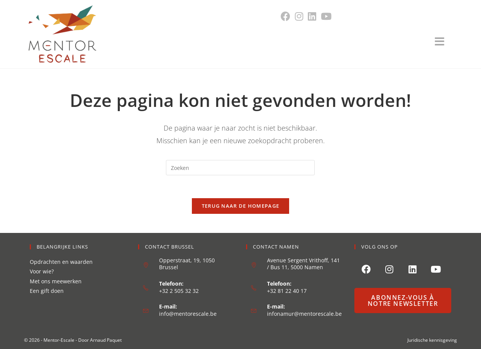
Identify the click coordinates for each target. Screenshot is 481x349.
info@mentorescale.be (188, 313)
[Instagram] (389, 268)
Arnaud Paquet (106, 340)
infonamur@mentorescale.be (304, 313)
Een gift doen (47, 290)
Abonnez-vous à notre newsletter (403, 300)
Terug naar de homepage (241, 205)
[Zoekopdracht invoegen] (240, 167)
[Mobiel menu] (443, 43)
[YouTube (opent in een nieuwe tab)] (326, 16)
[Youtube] (435, 268)
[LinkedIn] (412, 268)
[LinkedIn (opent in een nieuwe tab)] (312, 16)
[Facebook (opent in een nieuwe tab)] (287, 16)
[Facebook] (366, 268)
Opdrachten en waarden (61, 261)
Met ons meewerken (56, 281)
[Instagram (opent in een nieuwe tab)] (299, 16)
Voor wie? (42, 271)
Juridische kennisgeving (432, 340)
